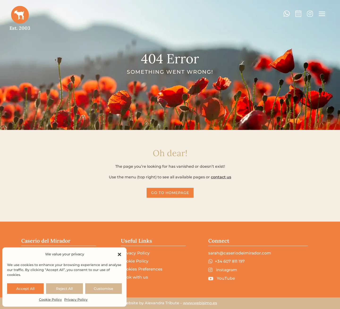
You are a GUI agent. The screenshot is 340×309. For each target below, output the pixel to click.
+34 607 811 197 (226, 261)
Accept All (25, 288)
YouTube (221, 278)
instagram (222, 270)
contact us (221, 177)
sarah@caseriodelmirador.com (239, 253)
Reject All (64, 288)
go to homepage (170, 192)
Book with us (134, 277)
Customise (103, 288)
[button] (119, 254)
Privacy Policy (76, 299)
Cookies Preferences (141, 269)
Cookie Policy (50, 299)
